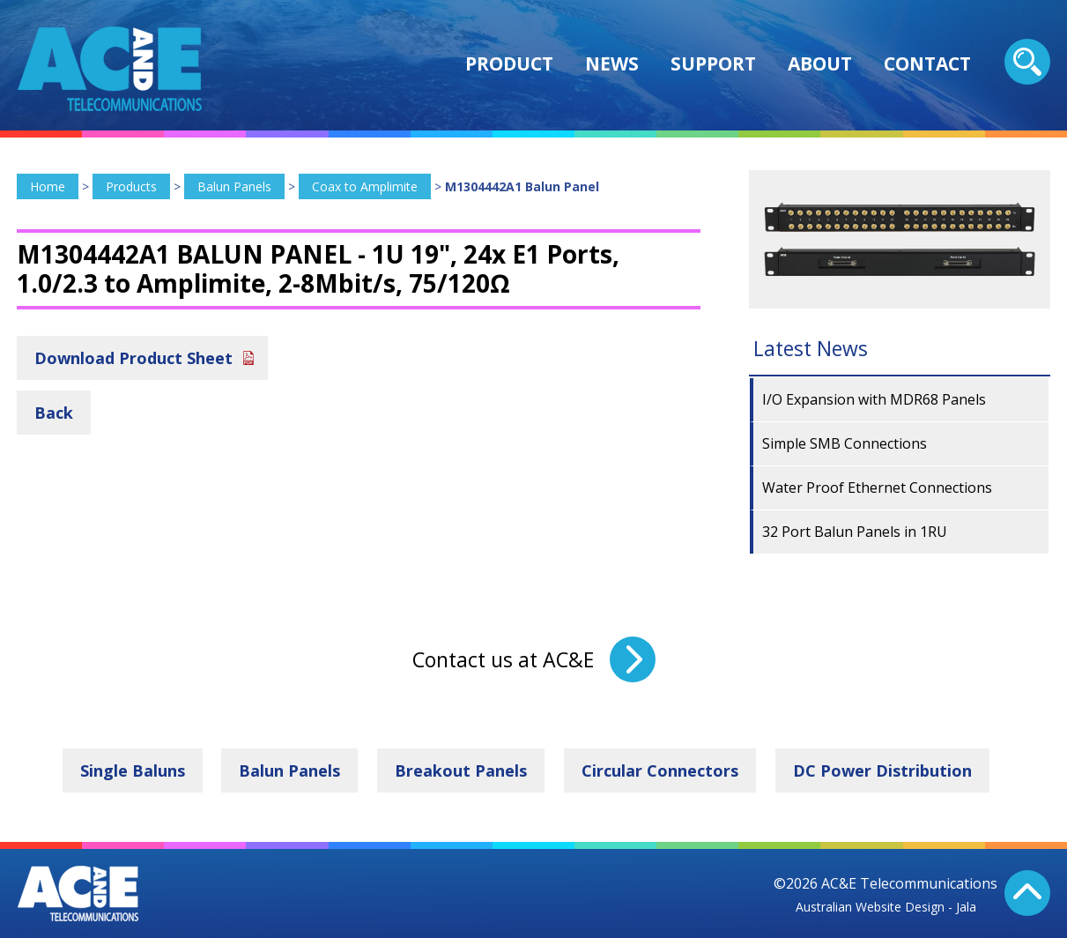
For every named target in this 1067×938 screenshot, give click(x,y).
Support (713, 63)
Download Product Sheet (133, 357)
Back (53, 412)
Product (509, 63)
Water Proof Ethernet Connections (877, 487)
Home (47, 186)
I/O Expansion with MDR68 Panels (874, 399)
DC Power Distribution (882, 770)
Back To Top (1027, 893)
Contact (927, 63)
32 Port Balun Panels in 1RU (854, 531)
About (820, 63)
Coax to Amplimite (365, 186)
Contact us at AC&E (503, 659)
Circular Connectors (660, 770)
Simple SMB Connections (844, 443)
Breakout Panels (461, 770)
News (612, 63)
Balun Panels (234, 186)
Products (131, 186)
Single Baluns (132, 770)
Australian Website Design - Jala (886, 906)
